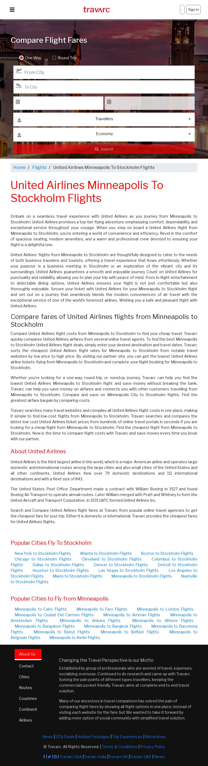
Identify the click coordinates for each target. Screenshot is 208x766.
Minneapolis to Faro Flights (101, 609)
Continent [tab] (28, 709)
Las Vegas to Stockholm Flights (128, 570)
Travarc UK (118, 756)
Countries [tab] (28, 698)
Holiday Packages (93, 736)
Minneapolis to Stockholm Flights (141, 576)
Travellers (65, 120)
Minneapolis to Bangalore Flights (45, 626)
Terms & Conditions (120, 746)
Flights (39, 167)
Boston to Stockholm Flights (167, 553)
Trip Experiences (127, 736)
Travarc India (95, 756)
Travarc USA (71, 756)
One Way (33, 58)
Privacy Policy (152, 746)
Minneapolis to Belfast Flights (129, 632)
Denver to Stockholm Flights (121, 564)
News (48, 736)
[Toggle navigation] (12, 10)
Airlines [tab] (25, 720)
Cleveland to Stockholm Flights (111, 559)
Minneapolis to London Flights (165, 609)
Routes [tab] (25, 687)
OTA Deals (65, 736)
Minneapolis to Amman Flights (131, 614)
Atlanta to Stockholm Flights (106, 553)
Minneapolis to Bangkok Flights (113, 626)
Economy (65, 135)
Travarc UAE (140, 756)
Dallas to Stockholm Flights (58, 564)
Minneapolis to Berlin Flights (74, 637)
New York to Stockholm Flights (43, 553)
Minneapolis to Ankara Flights (90, 620)
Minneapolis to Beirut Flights (62, 632)
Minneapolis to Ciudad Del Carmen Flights (54, 614)
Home (19, 167)
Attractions (155, 736)
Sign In (193, 10)
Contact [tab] (26, 666)
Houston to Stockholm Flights (60, 570)
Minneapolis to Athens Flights (162, 620)
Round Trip (67, 58)
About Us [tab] (27, 654)
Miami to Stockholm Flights (77, 576)
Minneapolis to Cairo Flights (41, 609)
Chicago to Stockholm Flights (43, 559)
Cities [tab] (24, 676)
